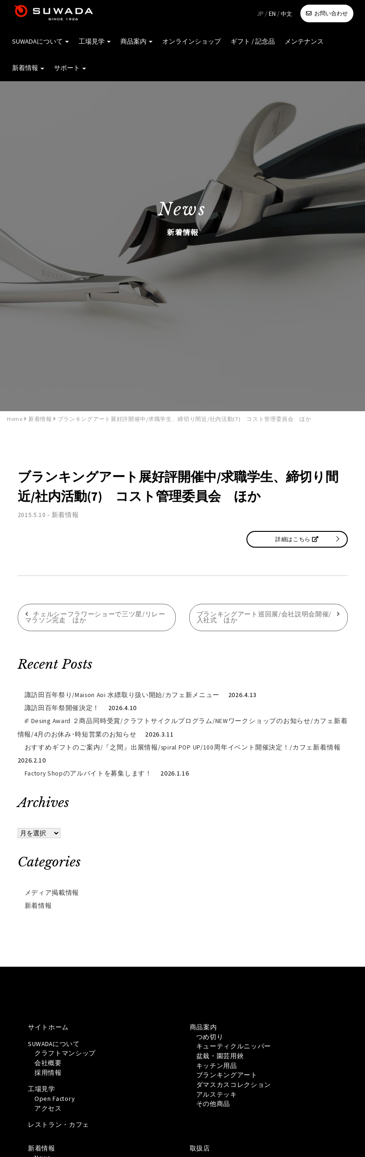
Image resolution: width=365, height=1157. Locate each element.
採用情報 (48, 1072)
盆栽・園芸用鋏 (220, 1055)
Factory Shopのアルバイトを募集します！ (90, 773)
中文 (286, 13)
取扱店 (200, 1148)
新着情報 (28, 69)
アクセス (48, 1108)
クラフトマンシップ (65, 1052)
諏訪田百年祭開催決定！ (62, 708)
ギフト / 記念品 (249, 42)
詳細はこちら (297, 538)
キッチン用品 (216, 1065)
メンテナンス (300, 42)
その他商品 (213, 1104)
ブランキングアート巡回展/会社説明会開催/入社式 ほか (264, 617)
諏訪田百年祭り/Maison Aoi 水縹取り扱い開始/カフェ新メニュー (123, 695)
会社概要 (48, 1062)
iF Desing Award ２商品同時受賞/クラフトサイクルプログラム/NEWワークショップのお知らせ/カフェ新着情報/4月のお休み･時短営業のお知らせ (183, 727)
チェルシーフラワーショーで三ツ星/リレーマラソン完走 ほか (95, 617)
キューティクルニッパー (234, 1045)
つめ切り (210, 1036)
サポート (69, 69)
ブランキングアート (227, 1075)
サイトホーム (48, 1026)
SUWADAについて (39, 42)
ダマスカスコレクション (234, 1084)
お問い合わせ (331, 13)
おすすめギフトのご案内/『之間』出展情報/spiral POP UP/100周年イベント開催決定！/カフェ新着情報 (183, 747)
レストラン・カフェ (58, 1125)
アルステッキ (216, 1094)
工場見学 (93, 42)
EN (272, 13)
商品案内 (134, 42)
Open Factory (55, 1098)
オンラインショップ (188, 42)
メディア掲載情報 (52, 891)
